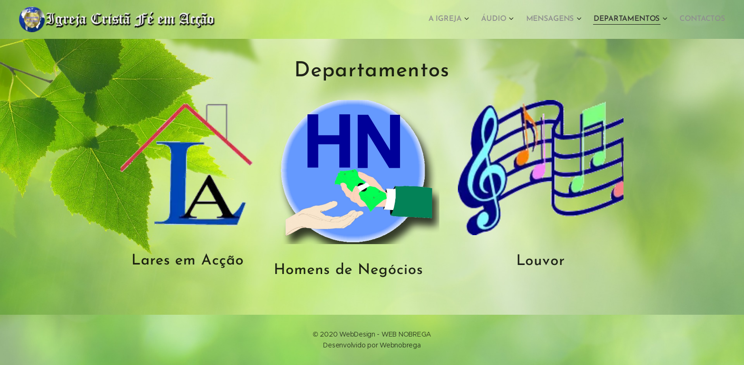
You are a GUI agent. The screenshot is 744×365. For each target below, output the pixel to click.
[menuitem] (454, 19)
